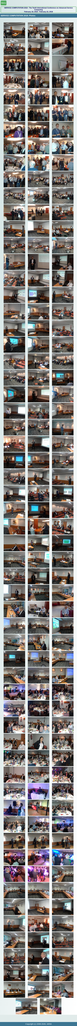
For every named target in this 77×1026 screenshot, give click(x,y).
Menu (3, 3)
